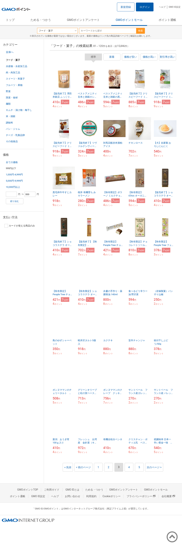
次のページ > (154, 467)
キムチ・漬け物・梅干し (19, 110)
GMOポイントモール (129, 20)
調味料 (9, 122)
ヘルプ (162, 7)
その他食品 (12, 141)
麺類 (8, 103)
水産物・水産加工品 (16, 66)
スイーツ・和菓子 (15, 78)
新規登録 (126, 6)
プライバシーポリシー (141, 496)
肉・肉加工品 (13, 72)
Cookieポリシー (112, 496)
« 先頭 (67, 467)
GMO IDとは (72, 489)
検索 (140, 30)
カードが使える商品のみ (19, 226)
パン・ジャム (13, 129)
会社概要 (168, 496)
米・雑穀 (10, 116)
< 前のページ (83, 467)
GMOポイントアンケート (83, 20)
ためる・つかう (41, 20)
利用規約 (91, 496)
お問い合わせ (72, 496)
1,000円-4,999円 (14, 174)
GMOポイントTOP (27, 489)
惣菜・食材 (12, 97)
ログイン (145, 6)
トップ (10, 20)
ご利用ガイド (51, 489)
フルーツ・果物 (14, 85)
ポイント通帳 (167, 20)
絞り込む (14, 201)
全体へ (10, 52)
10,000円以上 (13, 187)
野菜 (8, 91)
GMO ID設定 (175, 7)
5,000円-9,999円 (14, 180)
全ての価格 (12, 162)
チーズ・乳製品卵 (15, 135)
